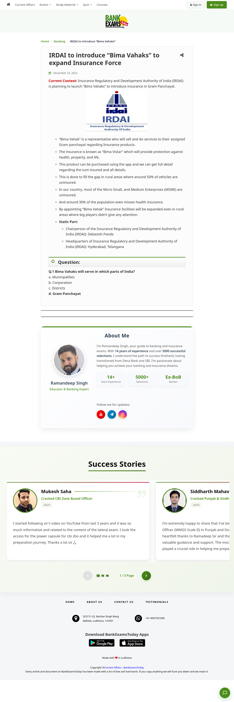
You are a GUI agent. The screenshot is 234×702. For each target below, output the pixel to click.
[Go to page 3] (107, 597)
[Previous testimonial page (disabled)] (87, 597)
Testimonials (157, 624)
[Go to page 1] (98, 597)
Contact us (123, 624)
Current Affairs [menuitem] (24, 4)
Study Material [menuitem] (65, 4)
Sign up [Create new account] (217, 4)
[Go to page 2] (102, 597)
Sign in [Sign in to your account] (196, 4)
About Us (94, 624)
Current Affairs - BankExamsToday (124, 689)
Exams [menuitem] (43, 4)
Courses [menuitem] (101, 4)
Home (45, 41)
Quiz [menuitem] (85, 4)
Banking (59, 41)
